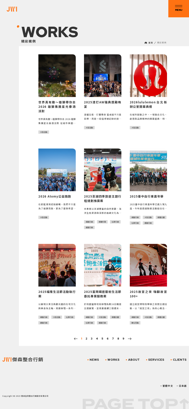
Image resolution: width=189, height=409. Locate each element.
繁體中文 (168, 386)
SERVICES (155, 360)
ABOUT (133, 360)
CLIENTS (179, 360)
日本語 (183, 386)
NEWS (93, 360)
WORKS (112, 360)
